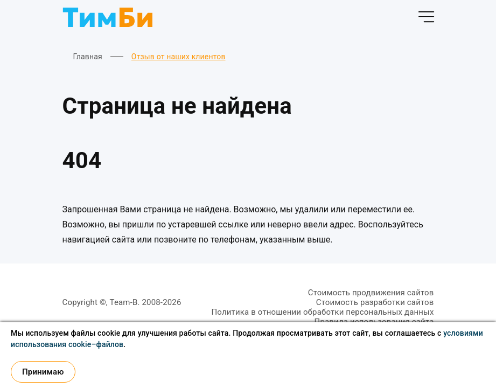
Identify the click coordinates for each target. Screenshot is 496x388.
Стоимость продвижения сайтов (371, 292)
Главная (87, 56)
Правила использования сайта (374, 322)
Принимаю (43, 372)
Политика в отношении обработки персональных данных (322, 312)
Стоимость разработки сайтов (375, 302)
